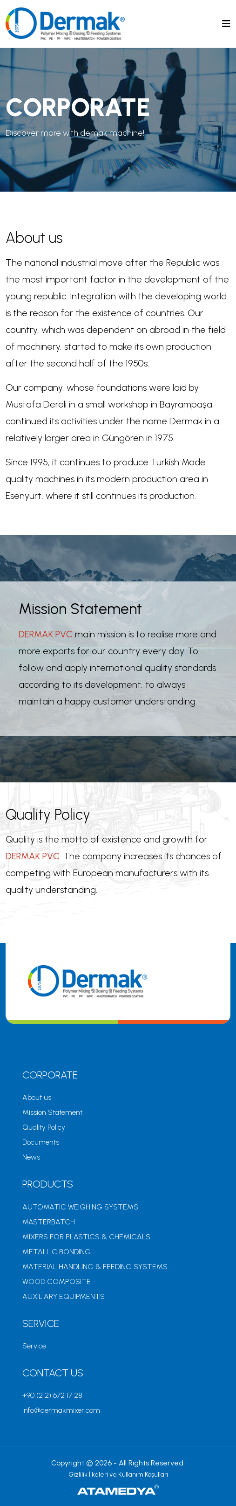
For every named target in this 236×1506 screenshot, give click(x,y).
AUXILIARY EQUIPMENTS (63, 1296)
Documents (40, 1142)
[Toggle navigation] (226, 23)
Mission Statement (52, 1112)
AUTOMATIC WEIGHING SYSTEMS (80, 1206)
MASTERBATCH (48, 1221)
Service (34, 1345)
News (31, 1157)
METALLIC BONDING (56, 1251)
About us (36, 1097)
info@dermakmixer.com (61, 1410)
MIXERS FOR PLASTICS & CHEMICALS (86, 1236)
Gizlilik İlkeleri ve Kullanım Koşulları (118, 1474)
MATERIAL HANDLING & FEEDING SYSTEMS (95, 1266)
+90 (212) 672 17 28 (52, 1395)
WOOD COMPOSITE (56, 1281)
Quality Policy (43, 1127)
